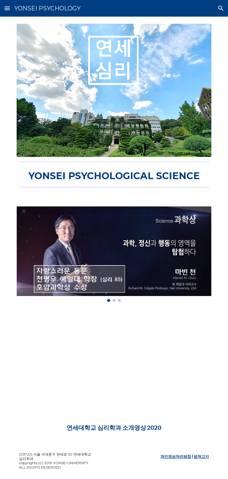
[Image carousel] (114, 254)
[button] (7, 8)
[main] (114, 174)
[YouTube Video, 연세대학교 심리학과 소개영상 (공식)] (114, 368)
